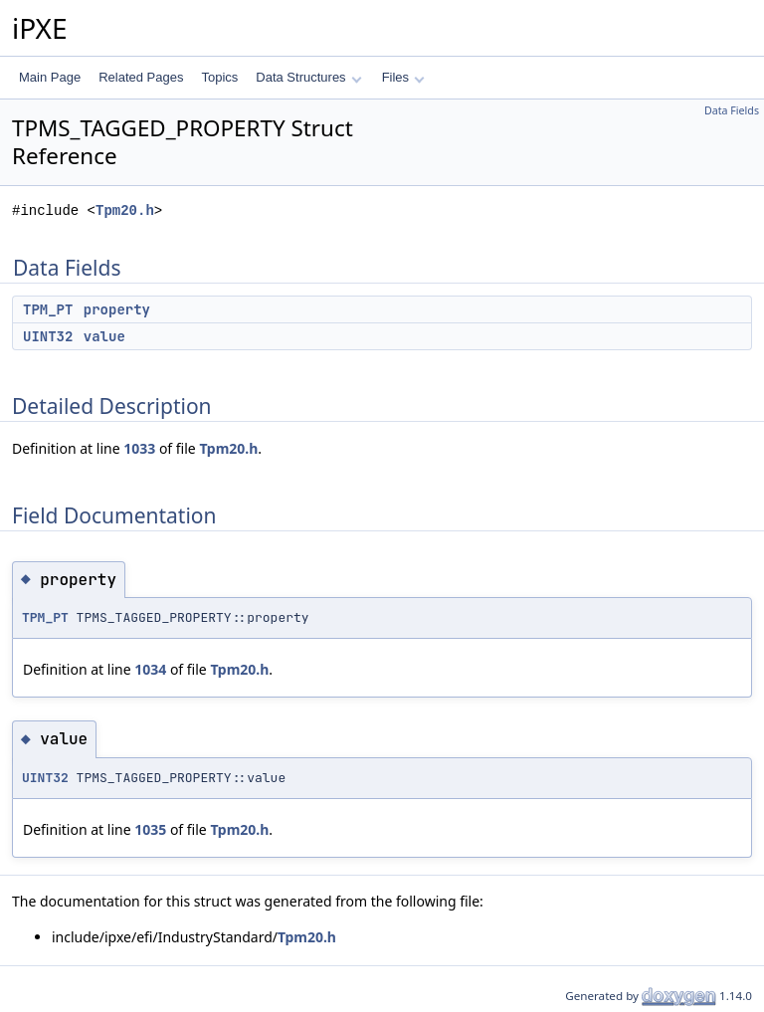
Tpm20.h (125, 210)
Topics (219, 77)
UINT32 (48, 336)
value (104, 336)
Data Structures (308, 77)
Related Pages (140, 77)
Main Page (50, 77)
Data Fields (731, 110)
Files (403, 77)
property (117, 309)
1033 (139, 448)
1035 (150, 829)
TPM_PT (48, 309)
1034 (150, 669)
